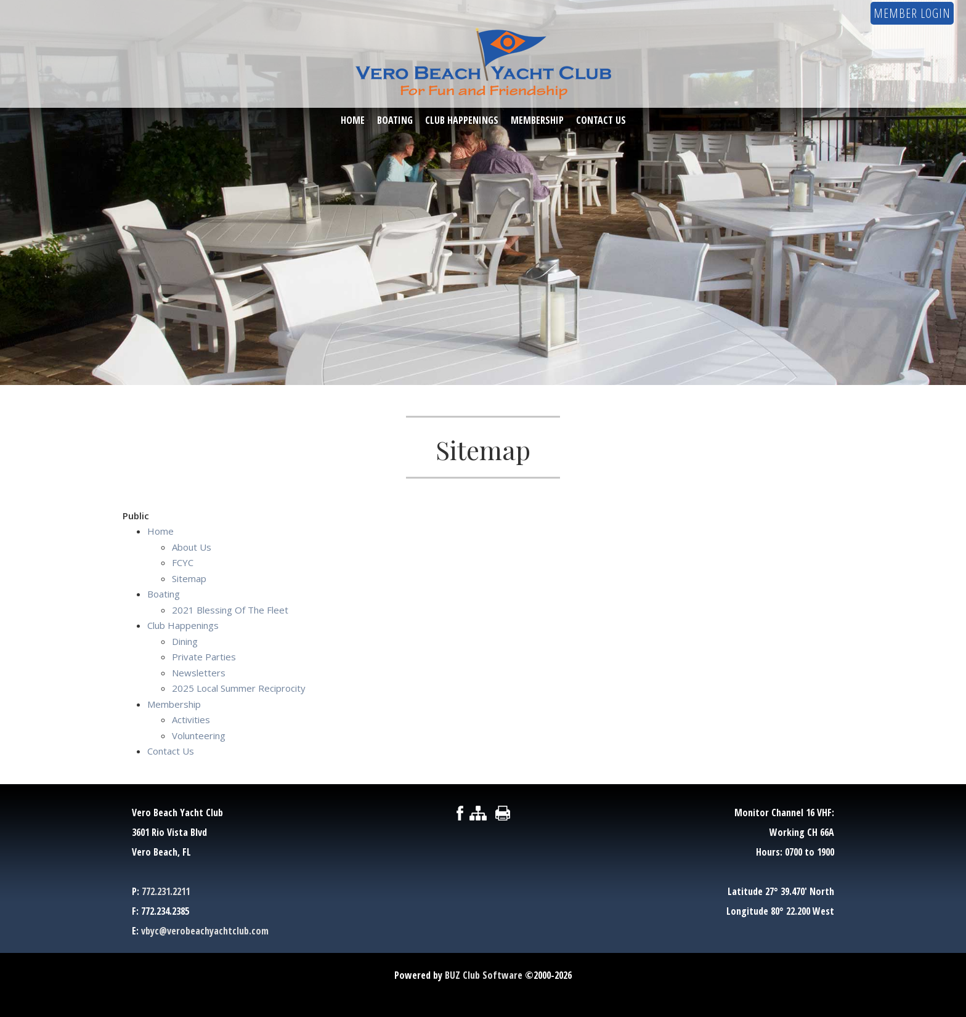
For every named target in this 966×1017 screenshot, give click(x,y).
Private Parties (204, 656)
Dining (185, 641)
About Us (191, 547)
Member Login (912, 13)
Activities (191, 719)
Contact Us (601, 120)
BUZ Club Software (483, 975)
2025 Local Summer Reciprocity (239, 688)
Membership (537, 120)
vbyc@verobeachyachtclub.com (205, 931)
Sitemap (189, 578)
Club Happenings (461, 120)
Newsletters (198, 673)
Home (353, 120)
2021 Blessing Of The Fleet (230, 610)
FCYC (182, 562)
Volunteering (198, 735)
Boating (395, 120)
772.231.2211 (166, 891)
